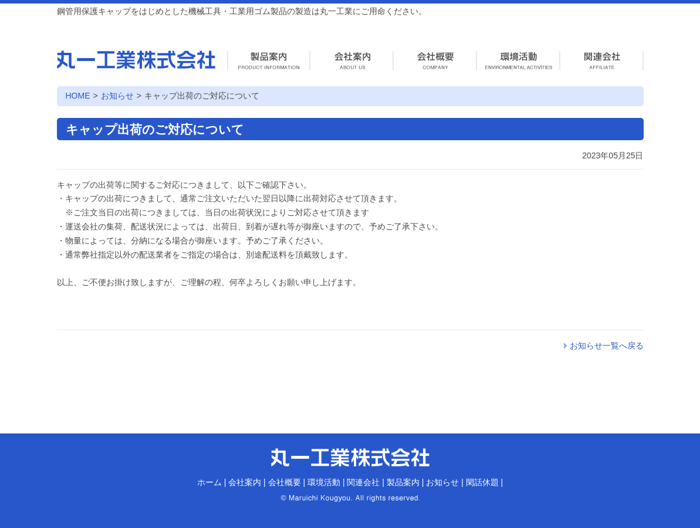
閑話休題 (482, 482)
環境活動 (323, 482)
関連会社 (363, 482)
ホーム (209, 482)
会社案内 (244, 482)
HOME (78, 95)
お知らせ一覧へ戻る (607, 345)
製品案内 (403, 482)
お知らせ (117, 95)
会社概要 (284, 482)
